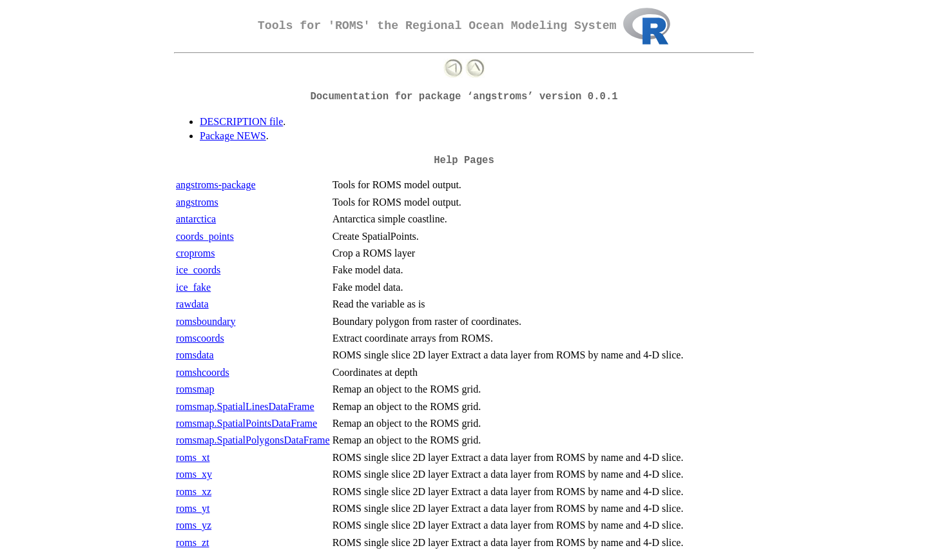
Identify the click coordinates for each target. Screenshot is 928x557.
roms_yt (192, 508)
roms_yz (193, 525)
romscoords (200, 338)
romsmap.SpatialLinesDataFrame (245, 406)
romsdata (195, 354)
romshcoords (202, 372)
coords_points (205, 236)
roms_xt (192, 457)
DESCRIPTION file (241, 121)
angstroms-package (216, 184)
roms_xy (194, 474)
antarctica (196, 218)
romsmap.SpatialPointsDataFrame (246, 423)
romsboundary (205, 321)
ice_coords (198, 269)
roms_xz (193, 491)
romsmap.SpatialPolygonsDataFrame (253, 440)
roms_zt (192, 542)
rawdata (192, 303)
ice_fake (193, 287)
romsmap (195, 389)
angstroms (197, 202)
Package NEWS (233, 135)
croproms (195, 253)
